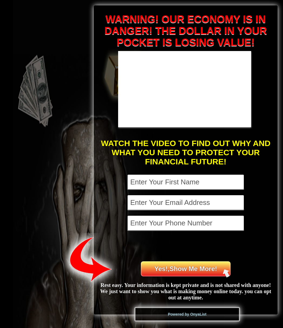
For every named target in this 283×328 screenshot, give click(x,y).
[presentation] (186, 246)
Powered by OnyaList (187, 314)
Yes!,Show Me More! (192, 271)
